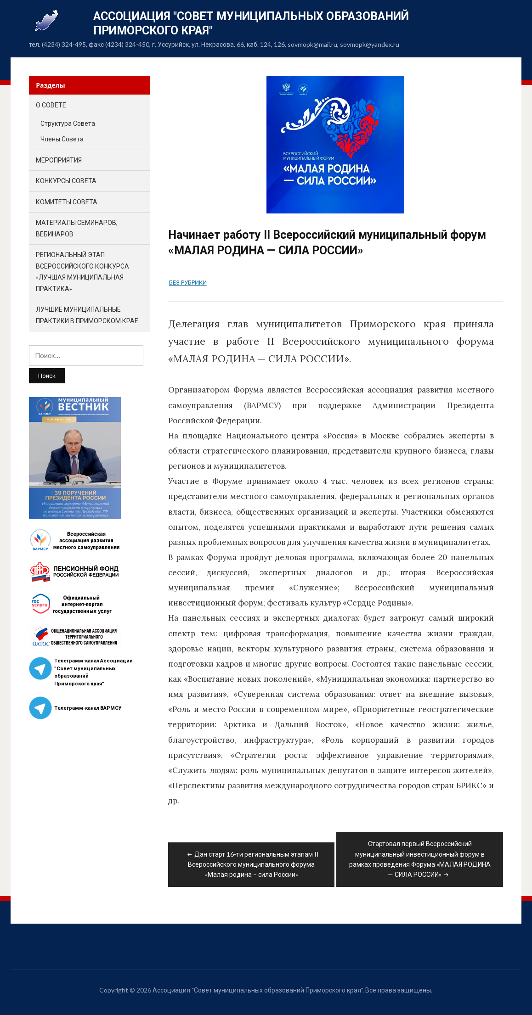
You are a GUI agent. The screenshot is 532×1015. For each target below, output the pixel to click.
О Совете (51, 105)
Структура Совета (67, 123)
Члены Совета (62, 139)
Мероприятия (59, 160)
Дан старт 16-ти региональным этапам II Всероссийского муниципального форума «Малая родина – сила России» (252, 864)
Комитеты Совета (66, 202)
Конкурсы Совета (66, 181)
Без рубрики (188, 282)
